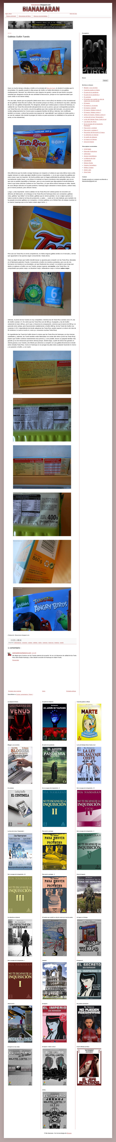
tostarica (56, 642)
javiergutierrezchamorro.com (21, 653)
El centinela (87, 97)
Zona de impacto (89, 142)
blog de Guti (51, 88)
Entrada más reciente (14, 691)
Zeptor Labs (87, 170)
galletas (35, 642)
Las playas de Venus (90, 121)
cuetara (30, 642)
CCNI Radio (87, 149)
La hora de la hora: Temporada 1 (94, 117)
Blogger (69, 1133)
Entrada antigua (71, 691)
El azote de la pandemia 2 (92, 94)
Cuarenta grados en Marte (92, 90)
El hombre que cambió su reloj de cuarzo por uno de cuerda (94, 100)
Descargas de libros (25, 16)
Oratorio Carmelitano (90, 165)
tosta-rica (51, 642)
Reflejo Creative (89, 167)
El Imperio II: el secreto (91, 105)
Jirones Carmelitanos (90, 156)
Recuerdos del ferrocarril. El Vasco (94, 132)
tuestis (62, 642)
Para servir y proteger (90, 128)
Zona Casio (87, 172)
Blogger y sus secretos (91, 88)
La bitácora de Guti (89, 158)
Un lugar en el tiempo (90, 139)
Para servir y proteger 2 (91, 130)
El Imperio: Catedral (90, 108)
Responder (15, 660)
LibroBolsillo (87, 160)
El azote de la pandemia (91, 92)
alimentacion (17, 642)
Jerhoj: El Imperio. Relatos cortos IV (94, 115)
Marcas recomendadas (40, 16)
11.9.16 (34, 653)
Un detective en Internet (91, 135)
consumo (24, 642)
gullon (40, 642)
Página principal (11, 16)
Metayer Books (88, 163)
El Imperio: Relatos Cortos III (92, 110)
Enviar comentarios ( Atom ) (24, 694)
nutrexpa (45, 642)
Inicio (43, 691)
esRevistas (87, 154)
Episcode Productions (90, 151)
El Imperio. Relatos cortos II (92, 112)
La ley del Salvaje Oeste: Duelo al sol (95, 119)
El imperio (87, 103)
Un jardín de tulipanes (90, 137)
